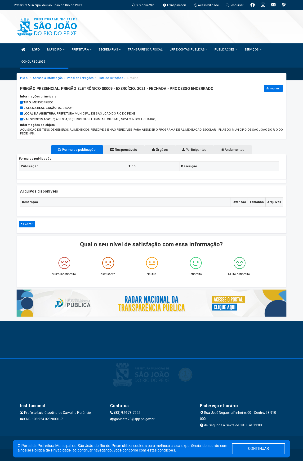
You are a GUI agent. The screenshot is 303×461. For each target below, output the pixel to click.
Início (24, 78)
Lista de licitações (110, 78)
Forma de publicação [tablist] (66, 150)
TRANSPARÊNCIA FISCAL (145, 49)
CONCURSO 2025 (33, 61)
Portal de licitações (80, 78)
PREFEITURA (82, 49)
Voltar (26, 224)
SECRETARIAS (110, 49)
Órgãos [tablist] (160, 150)
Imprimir (273, 88)
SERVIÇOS (253, 49)
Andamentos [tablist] (243, 150)
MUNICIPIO (56, 49)
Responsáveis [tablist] (118, 150)
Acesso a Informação (48, 78)
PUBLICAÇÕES (225, 49)
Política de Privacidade (51, 450)
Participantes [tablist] (200, 150)
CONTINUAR (258, 448)
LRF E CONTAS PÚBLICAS (188, 49)
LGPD (36, 49)
